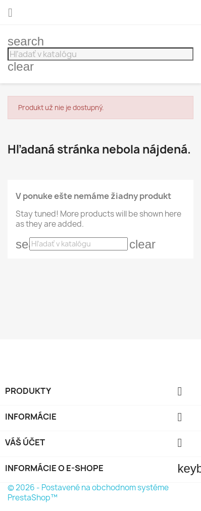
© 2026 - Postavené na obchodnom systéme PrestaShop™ (88, 492)
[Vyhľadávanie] (100, 54)
